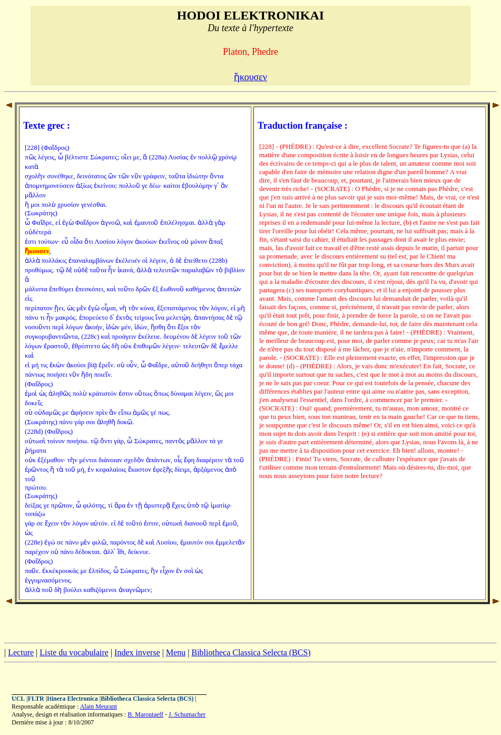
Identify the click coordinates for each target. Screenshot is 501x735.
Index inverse (137, 652)
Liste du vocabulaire (74, 652)
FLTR (36, 698)
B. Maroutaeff (145, 714)
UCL (18, 698)
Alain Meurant (98, 706)
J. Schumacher (187, 714)
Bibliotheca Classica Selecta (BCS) (250, 652)
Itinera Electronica (72, 698)
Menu (175, 652)
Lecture (21, 652)
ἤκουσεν (250, 77)
